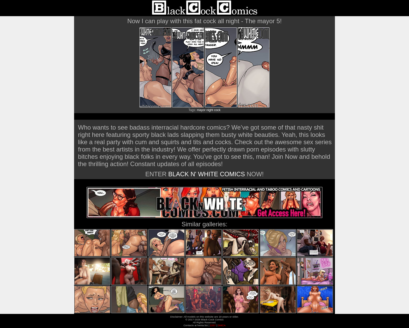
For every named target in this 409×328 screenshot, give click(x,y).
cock (217, 110)
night (209, 110)
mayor (201, 110)
